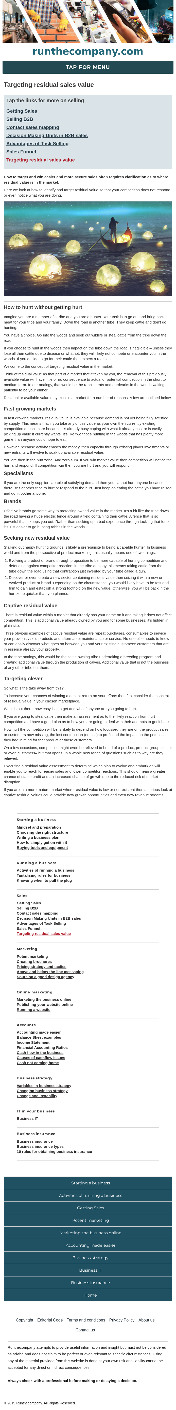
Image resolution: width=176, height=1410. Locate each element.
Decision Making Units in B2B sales (47, 135)
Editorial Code (50, 1320)
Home (90, 1295)
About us (146, 1320)
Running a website (33, 1009)
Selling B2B (19, 119)
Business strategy (91, 1257)
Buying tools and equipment (42, 847)
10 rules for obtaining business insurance (54, 1151)
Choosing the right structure (42, 832)
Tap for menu (88, 67)
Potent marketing (32, 956)
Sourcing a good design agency (45, 977)
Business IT (27, 1118)
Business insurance (35, 1141)
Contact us (85, 1330)
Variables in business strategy (44, 1085)
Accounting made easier (39, 1032)
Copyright (24, 1320)
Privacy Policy (122, 1320)
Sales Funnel (21, 151)
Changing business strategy (42, 1091)
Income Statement (33, 1042)
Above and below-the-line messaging (50, 972)
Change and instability (37, 1096)
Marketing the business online (44, 999)
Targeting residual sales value (40, 160)
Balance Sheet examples (39, 1037)
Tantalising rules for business (43, 875)
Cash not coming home (38, 1063)
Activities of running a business (45, 870)
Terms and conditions (86, 1320)
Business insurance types (40, 1146)
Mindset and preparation (39, 827)
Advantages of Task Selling (37, 143)
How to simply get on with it (42, 842)
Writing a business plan (38, 837)
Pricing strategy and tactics (41, 966)
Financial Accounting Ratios (42, 1047)
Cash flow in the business (40, 1052)
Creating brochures (34, 961)
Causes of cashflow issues (41, 1057)
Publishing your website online (45, 1004)
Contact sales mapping (32, 127)
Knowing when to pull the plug (44, 880)
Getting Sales (21, 111)
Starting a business (90, 1183)
